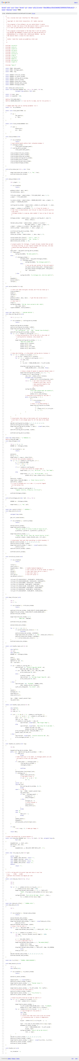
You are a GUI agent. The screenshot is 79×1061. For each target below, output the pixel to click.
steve (30, 7)
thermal (9, 10)
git (26, 7)
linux (16, 7)
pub (8, 7)
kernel (4, 7)
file (33, 13)
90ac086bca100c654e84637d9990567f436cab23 (58, 7)
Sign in (75, 2)
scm (12, 7)
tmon (15, 10)
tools (3, 10)
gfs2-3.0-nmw (37, 7)
